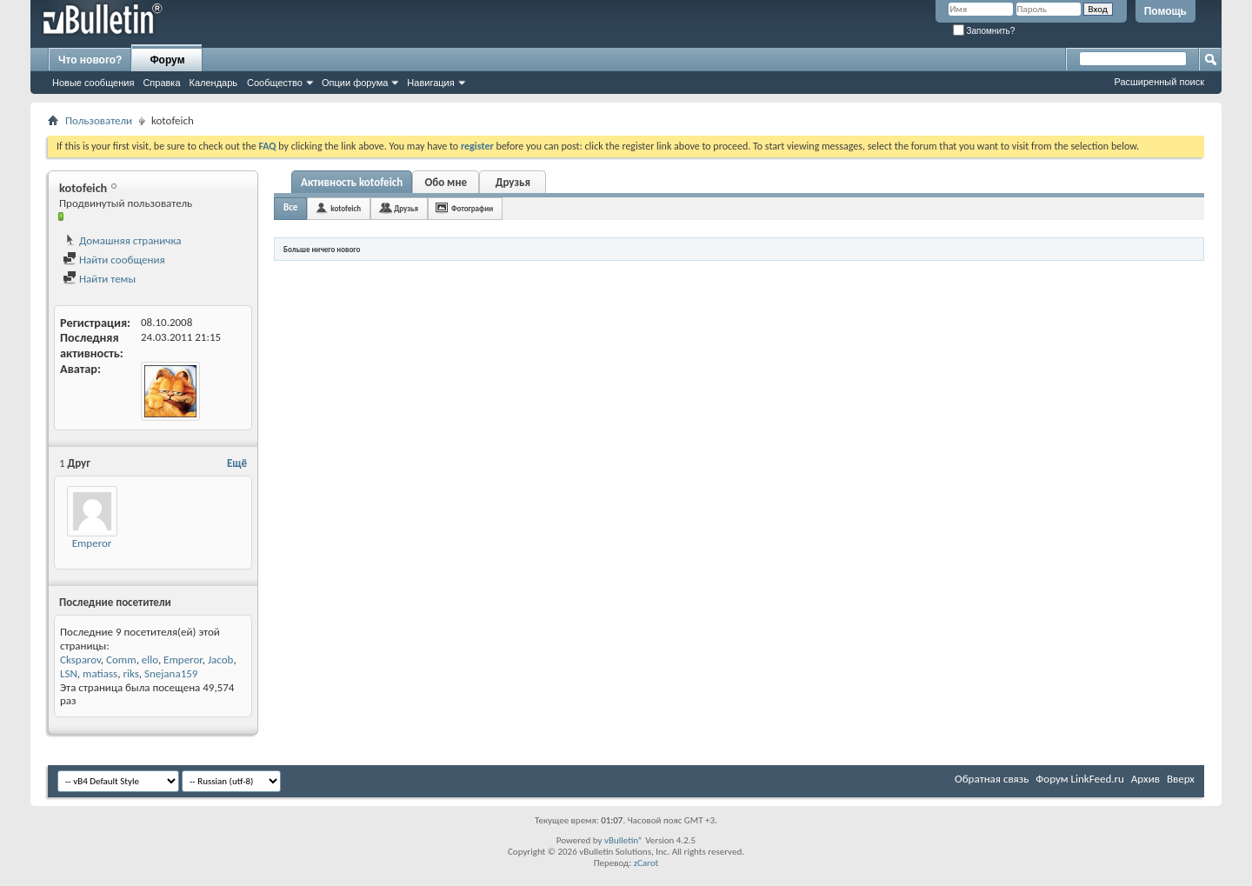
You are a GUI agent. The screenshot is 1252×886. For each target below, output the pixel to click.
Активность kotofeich (352, 182)
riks (130, 673)
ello (150, 659)
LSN (68, 673)
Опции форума (355, 82)
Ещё (237, 463)
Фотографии (472, 208)
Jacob (220, 659)
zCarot (646, 863)
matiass (100, 673)
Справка (161, 82)
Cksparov (80, 659)
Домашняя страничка (122, 240)
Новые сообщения (93, 82)
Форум (167, 60)
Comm (121, 659)
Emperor (92, 543)
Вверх (1181, 778)
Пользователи (98, 120)
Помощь (1165, 11)
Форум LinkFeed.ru (1080, 778)
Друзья (513, 182)
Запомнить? (984, 31)
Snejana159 (170, 673)
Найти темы (99, 278)
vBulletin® (623, 840)
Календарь (214, 82)
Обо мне (445, 182)
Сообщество (275, 82)
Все (290, 207)
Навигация (430, 82)
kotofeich (345, 208)
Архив (1145, 778)
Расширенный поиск (1159, 82)
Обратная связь (992, 778)
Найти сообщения (114, 259)
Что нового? (90, 60)
